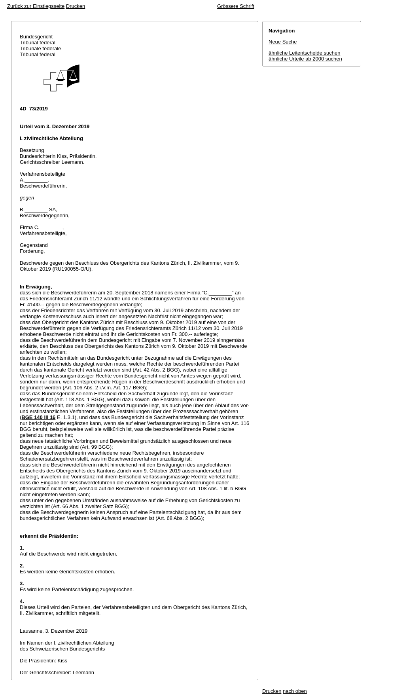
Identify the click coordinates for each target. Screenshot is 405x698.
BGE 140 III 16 (38, 417)
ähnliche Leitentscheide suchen (304, 53)
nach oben (295, 691)
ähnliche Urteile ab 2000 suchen (305, 59)
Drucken (75, 6)
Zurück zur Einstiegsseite (35, 6)
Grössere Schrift (235, 6)
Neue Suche (283, 42)
